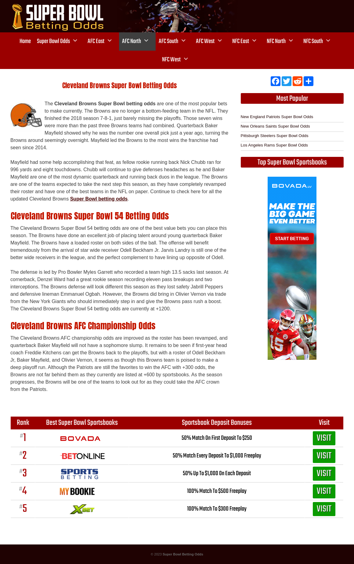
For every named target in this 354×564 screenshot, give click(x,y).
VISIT (324, 438)
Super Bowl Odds (61, 41)
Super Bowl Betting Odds (183, 554)
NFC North (283, 41)
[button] (77, 41)
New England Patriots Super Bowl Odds (277, 116)
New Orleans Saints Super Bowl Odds (275, 126)
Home (25, 41)
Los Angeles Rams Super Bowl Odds (274, 145)
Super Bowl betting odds (99, 198)
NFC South (320, 41)
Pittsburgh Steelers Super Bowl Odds (275, 135)
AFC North (139, 41)
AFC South (176, 41)
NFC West (178, 60)
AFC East (103, 41)
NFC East (248, 41)
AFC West (212, 41)
